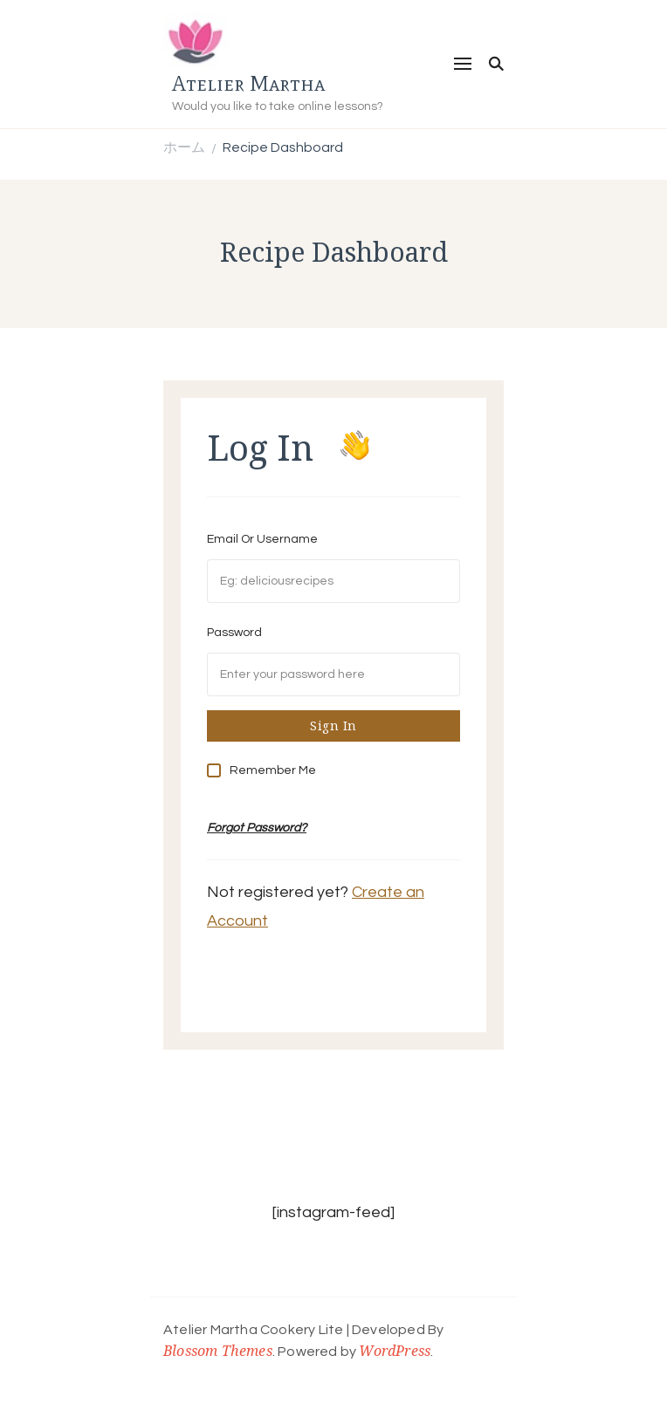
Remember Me (273, 770)
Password (234, 632)
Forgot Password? (256, 828)
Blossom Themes (217, 1350)
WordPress (394, 1350)
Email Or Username (262, 539)
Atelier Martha (248, 83)
